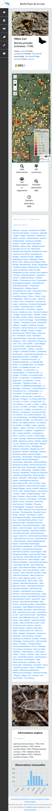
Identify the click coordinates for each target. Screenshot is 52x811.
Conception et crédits (42, 799)
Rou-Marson (31, 515)
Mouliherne (25, 473)
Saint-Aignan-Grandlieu (22, 517)
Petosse (21, 496)
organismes (33, 219)
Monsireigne (27, 457)
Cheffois (37, 293)
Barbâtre (16, 246)
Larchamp (26, 388)
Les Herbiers (18, 415)
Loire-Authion (41, 428)
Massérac (25, 449)
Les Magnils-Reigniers (37, 417)
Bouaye (15, 265)
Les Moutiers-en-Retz (21, 420)
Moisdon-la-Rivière (20, 454)
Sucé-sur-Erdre (28, 641)
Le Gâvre (25, 401)
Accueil (13, 799)
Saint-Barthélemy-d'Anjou (28, 520)
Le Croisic (16, 401)
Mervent (25, 452)
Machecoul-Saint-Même (36, 438)
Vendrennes (27, 665)
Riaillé (20, 510)
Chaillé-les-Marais (27, 278)
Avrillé (23, 244)
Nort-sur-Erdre (34, 483)
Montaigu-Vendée (40, 457)
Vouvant (35, 675)
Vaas (37, 654)
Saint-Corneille (39, 528)
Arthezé (22, 238)
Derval (15, 312)
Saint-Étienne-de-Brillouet (22, 546)
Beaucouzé (35, 249)
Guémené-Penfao (19, 338)
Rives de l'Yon (29, 510)
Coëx (22, 301)
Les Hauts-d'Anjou (39, 412)
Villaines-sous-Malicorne (29, 670)
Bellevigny (34, 259)
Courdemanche (19, 309)
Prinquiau (37, 504)
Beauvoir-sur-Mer (27, 257)
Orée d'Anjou (42, 491)
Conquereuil (29, 301)
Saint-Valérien (24, 620)
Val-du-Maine (29, 660)
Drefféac (37, 315)
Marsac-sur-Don (24, 446)
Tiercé (34, 646)
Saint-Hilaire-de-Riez (21, 565)
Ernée (15, 320)
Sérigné (22, 633)
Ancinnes (34, 233)
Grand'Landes (31, 333)
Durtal (44, 315)
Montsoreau (32, 467)
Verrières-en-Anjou (21, 667)
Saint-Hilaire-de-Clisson (38, 562)
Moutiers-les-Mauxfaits (23, 475)
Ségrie (15, 631)
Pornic (21, 502)
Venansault (17, 665)
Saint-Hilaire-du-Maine (27, 567)
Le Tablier (27, 425)
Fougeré (24, 325)
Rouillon (22, 515)
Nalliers (42, 478)
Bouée (34, 265)
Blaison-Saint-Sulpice (32, 262)
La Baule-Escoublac (27, 351)
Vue (41, 675)
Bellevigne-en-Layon (20, 259)
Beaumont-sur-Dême (22, 254)
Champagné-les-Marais (22, 283)
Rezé (15, 510)
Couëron (16, 307)
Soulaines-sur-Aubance (22, 639)
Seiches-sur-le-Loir (26, 631)
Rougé (15, 515)
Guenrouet (32, 338)
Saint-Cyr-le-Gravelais (21, 531)
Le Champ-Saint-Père (37, 399)
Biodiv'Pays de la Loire (32, 3)
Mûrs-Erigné (33, 478)
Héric (24, 341)
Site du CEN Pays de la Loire (25, 799)
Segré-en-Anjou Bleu (34, 628)
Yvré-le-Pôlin (17, 678)
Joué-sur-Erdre (18, 346)
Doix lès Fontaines (40, 312)
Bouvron (43, 267)
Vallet (38, 660)
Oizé (20, 491)
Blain (21, 262)
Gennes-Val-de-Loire (29, 328)
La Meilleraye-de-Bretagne (31, 386)
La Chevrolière (29, 370)
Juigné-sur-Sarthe (20, 349)
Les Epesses (25, 412)
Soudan (38, 636)
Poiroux (22, 499)
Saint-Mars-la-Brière (20, 588)
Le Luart (28, 404)
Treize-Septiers (27, 652)
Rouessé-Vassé (40, 512)
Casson (16, 278)
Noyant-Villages (19, 488)
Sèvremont (41, 633)
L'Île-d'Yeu (30, 428)
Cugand (39, 309)
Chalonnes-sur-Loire (28, 280)
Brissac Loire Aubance (39, 272)
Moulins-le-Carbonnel (39, 473)
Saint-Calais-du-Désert (31, 525)
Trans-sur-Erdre (39, 649)
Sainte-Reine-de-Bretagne (29, 544)
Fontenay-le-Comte (28, 322)
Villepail (17, 675)
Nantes (15, 481)
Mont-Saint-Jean (19, 467)
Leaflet (42, 161)
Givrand (31, 330)
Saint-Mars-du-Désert (35, 586)
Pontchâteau (32, 499)
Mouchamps (26, 470)
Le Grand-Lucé (35, 401)
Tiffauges (41, 646)
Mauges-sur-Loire (37, 449)
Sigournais (17, 636)
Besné (15, 262)
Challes (15, 280)
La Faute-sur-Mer (32, 373)
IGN (48, 161)
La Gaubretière (36, 378)
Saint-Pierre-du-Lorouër (27, 612)
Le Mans (35, 404)
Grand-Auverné (18, 333)
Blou (44, 262)
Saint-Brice (17, 525)
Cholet (37, 296)
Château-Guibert (31, 288)
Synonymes (19, 738)
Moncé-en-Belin (35, 454)
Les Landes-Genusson (32, 415)
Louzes (30, 436)
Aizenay (24, 230)
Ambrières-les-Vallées (37, 230)
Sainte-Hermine (41, 538)
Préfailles (28, 504)
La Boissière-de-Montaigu (34, 354)
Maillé (15, 441)
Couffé (38, 307)
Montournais (18, 462)
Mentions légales (30, 802)
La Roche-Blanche (38, 388)
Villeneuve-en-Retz (40, 673)
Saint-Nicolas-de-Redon (29, 602)
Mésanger (34, 452)
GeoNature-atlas (31, 807)
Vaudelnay (32, 662)
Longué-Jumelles (24, 433)
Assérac (43, 238)
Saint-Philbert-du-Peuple (22, 610)
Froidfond (32, 325)
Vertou (32, 667)
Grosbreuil (21, 336)
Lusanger (22, 438)
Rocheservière (26, 512)
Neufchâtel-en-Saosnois (29, 481)
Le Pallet (23, 407)
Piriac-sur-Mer (31, 496)
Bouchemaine (25, 265)
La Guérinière (27, 380)
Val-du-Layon (18, 660)
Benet (41, 259)
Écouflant (16, 317)
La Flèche (24, 375)
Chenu (30, 296)
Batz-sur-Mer (26, 246)
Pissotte (41, 496)
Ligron (22, 428)
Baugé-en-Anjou (38, 246)
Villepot (24, 675)
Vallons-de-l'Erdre (19, 662)
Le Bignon (24, 399)
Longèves (28, 430)
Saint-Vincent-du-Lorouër (29, 623)
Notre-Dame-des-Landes (36, 486)
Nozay (28, 488)
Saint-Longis (33, 581)
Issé (19, 344)
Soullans (35, 639)
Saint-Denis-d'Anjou (38, 531)
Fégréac (17, 322)
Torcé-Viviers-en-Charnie (22, 649)
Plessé (15, 499)
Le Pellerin (33, 407)
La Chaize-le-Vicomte (28, 359)
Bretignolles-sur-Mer (21, 272)
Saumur (30, 625)
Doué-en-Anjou (26, 315)
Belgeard (38, 257)
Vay (38, 662)
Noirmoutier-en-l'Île (20, 483)
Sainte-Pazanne (20, 541)
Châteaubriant (18, 288)
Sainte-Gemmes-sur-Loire (24, 538)
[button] (15, 85)
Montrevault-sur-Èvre (38, 465)
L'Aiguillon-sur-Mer (30, 383)
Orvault (16, 494)
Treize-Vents (39, 652)
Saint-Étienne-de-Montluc (32, 549)
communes (20, 219)
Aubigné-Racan (19, 241)
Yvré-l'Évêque (29, 678)
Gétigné (24, 330)
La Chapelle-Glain (26, 365)
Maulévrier (17, 452)
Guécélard (36, 336)
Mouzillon (23, 478)
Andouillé (43, 233)
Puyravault (29, 507)
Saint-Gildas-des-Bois (32, 557)
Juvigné (16, 351)
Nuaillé (35, 488)
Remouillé (39, 507)
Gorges (38, 330)
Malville (38, 441)
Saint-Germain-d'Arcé (37, 554)
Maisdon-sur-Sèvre (26, 441)
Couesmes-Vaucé (28, 307)
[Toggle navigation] (6, 9)
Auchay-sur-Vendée (33, 241)
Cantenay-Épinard (28, 275)
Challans (38, 278)
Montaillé (17, 459)
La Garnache (24, 378)
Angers (16, 236)
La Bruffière (34, 357)
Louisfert (22, 436)
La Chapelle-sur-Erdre (27, 367)
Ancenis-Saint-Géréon (21, 233)
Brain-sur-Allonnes (21, 270)
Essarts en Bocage (25, 320)
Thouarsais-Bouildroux (21, 646)
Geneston (16, 328)
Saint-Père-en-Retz (27, 604)
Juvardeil (39, 349)
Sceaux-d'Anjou (19, 628)
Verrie (45, 665)
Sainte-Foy (23, 536)
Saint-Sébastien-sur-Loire (29, 617)
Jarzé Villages (39, 344)
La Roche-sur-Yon (19, 391)
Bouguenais (43, 265)
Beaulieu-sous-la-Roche (22, 251)
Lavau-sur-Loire (26, 396)
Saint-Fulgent (36, 552)
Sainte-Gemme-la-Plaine (37, 536)
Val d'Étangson (41, 657)
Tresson (23, 654)
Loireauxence (18, 430)
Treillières (16, 652)
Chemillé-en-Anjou (20, 296)
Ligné (34, 425)
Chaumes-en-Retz (40, 291)
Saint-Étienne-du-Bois (21, 552)
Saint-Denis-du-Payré (21, 533)
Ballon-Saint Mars (34, 244)
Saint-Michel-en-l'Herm (21, 599)
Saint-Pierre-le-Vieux (27, 615)
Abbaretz (16, 230)
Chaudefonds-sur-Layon (22, 291)
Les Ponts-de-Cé (37, 420)
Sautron (38, 625)
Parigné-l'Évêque (33, 494)
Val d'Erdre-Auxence (26, 657)
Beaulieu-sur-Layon (39, 251)
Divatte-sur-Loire (25, 312)
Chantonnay (34, 286)
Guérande (41, 338)
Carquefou (40, 275)
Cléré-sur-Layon (30, 299)
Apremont (31, 236)
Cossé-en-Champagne (37, 304)
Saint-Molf (36, 599)
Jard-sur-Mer (28, 344)
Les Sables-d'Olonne (27, 423)
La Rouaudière (33, 391)
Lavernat (37, 396)
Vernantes (38, 665)
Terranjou (22, 644)
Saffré (40, 515)
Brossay (17, 275)
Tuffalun (30, 654)
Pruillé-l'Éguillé (18, 507)
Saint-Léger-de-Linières (27, 578)
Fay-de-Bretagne (41, 320)
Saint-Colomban (25, 528)
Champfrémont (38, 283)
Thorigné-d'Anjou (34, 644)
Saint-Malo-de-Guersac (29, 583)
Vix (29, 675)
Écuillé (24, 317)
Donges (17, 315)
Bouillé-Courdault (20, 267)
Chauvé (15, 293)
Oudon (23, 494)
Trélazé (15, 654)
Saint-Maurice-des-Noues (30, 594)
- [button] (15, 88)
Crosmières (30, 309)
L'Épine (41, 407)
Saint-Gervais (18, 557)
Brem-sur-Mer (34, 270)
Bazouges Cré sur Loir (21, 249)
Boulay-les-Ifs (33, 267)
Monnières (17, 457)
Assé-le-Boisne (32, 238)
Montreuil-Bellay (40, 462)
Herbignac (17, 341)
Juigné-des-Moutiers (34, 346)
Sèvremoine (30, 633)
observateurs (21, 225)
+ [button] (15, 81)
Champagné (41, 280)
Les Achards (37, 409)
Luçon (15, 438)
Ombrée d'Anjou (30, 491)
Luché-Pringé (39, 436)
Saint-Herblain (33, 559)
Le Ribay (27, 409)
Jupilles (31, 349)
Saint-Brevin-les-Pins (34, 523)
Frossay (40, 325)
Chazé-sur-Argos (26, 293)
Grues (28, 336)
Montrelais (28, 462)
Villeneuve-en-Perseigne (22, 673)
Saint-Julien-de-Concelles (31, 573)
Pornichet (29, 502)
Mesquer (42, 452)
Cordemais (23, 304)
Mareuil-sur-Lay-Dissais (29, 444)
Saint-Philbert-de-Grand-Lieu (34, 607)
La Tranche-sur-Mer (30, 394)
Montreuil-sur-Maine (20, 465)
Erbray (30, 317)
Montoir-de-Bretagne (30, 459)
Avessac (16, 244)
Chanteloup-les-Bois (20, 286)
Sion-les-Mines (28, 636)
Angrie (23, 236)
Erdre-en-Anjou (40, 317)
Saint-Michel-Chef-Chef (36, 596)
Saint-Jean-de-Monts (31, 570)
